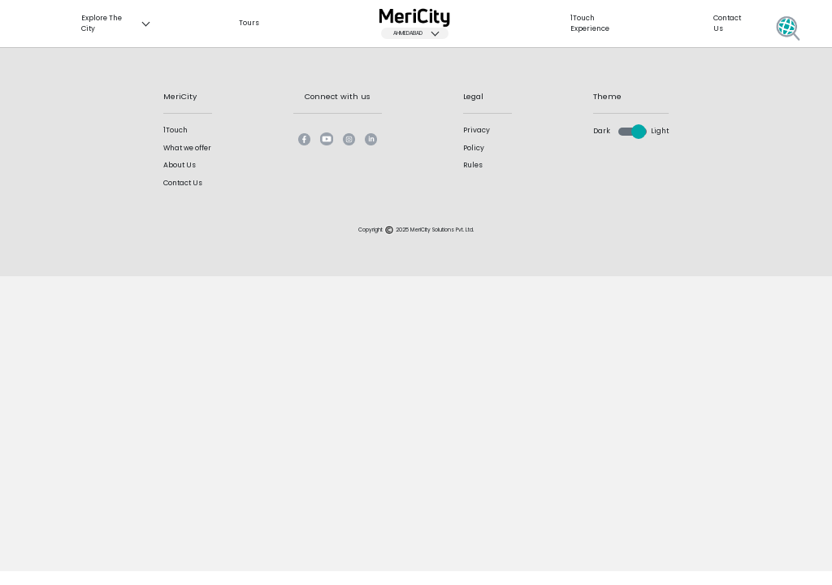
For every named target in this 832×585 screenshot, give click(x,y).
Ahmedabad (420, 33)
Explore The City (119, 23)
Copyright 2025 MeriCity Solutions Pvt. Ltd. (416, 230)
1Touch (175, 130)
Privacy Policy (476, 139)
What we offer (187, 148)
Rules (473, 165)
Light (660, 131)
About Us (179, 165)
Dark (601, 131)
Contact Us (182, 183)
